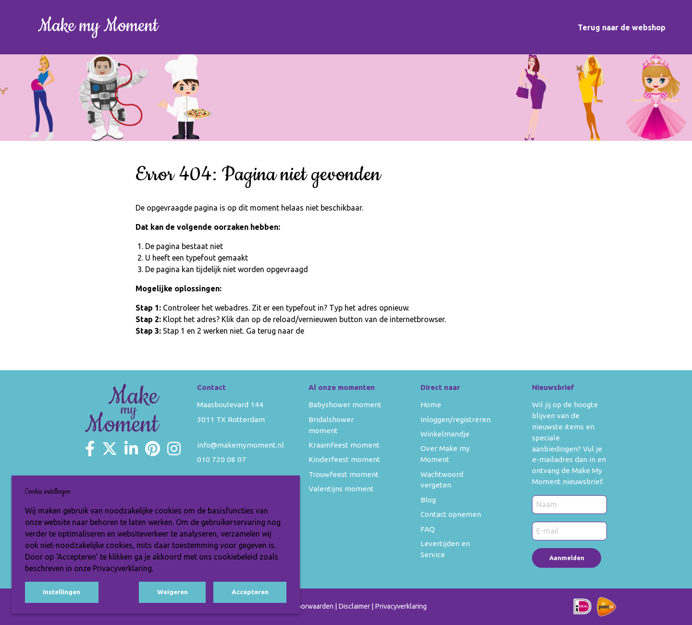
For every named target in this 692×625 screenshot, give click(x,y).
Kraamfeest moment (344, 445)
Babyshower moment (345, 404)
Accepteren (250, 592)
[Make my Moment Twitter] (109, 448)
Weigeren (172, 592)
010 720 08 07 (221, 459)
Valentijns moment (341, 489)
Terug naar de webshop (622, 27)
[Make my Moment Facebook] (90, 448)
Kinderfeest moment (344, 459)
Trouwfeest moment (344, 474)
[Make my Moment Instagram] (174, 448)
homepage (324, 330)
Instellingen (61, 592)
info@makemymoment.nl (240, 445)
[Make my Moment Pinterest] (152, 448)
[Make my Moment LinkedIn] (131, 448)
